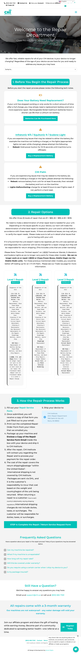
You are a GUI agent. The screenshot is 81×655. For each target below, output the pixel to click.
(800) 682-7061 (11, 3)
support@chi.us (34, 595)
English (62, 1)
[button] (76, 12)
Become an (53, 3)
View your (37, 3)
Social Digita (49, 650)
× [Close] (77, 636)
